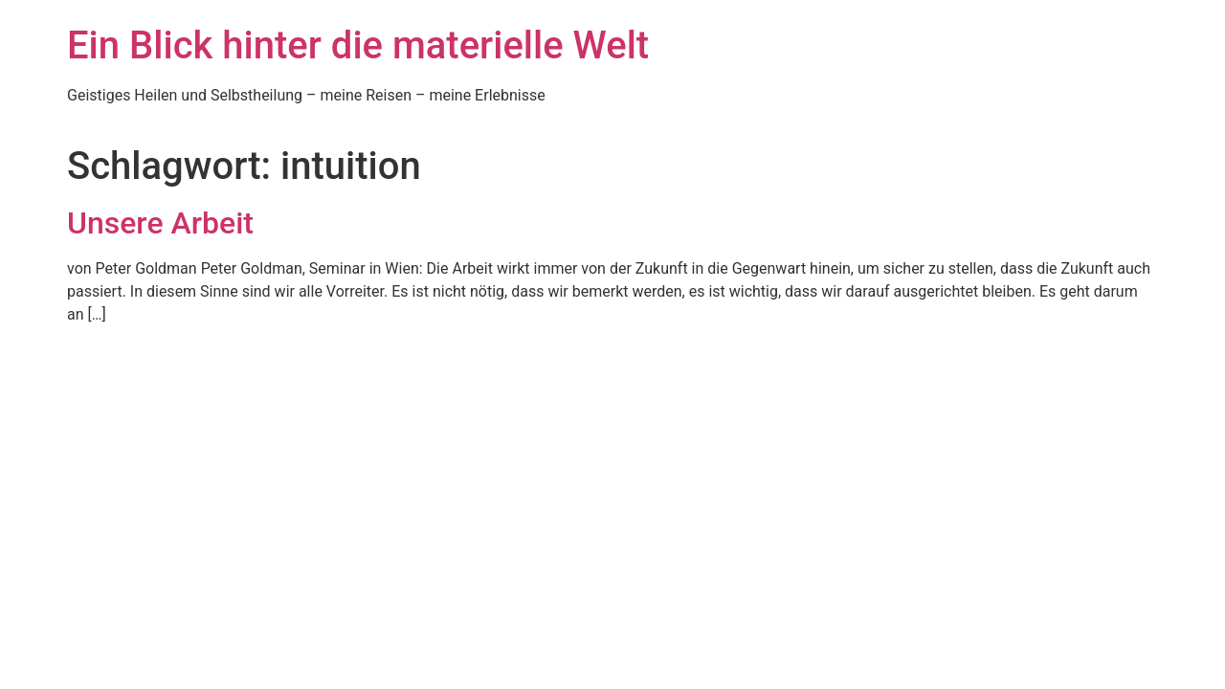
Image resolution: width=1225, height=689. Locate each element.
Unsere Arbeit (160, 223)
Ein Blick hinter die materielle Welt (358, 45)
